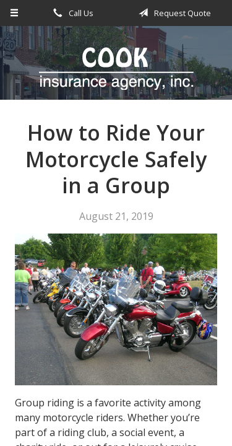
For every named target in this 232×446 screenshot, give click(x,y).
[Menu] (14, 13)
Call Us (71, 13)
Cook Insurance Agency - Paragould (116, 68)
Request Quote (172, 13)
